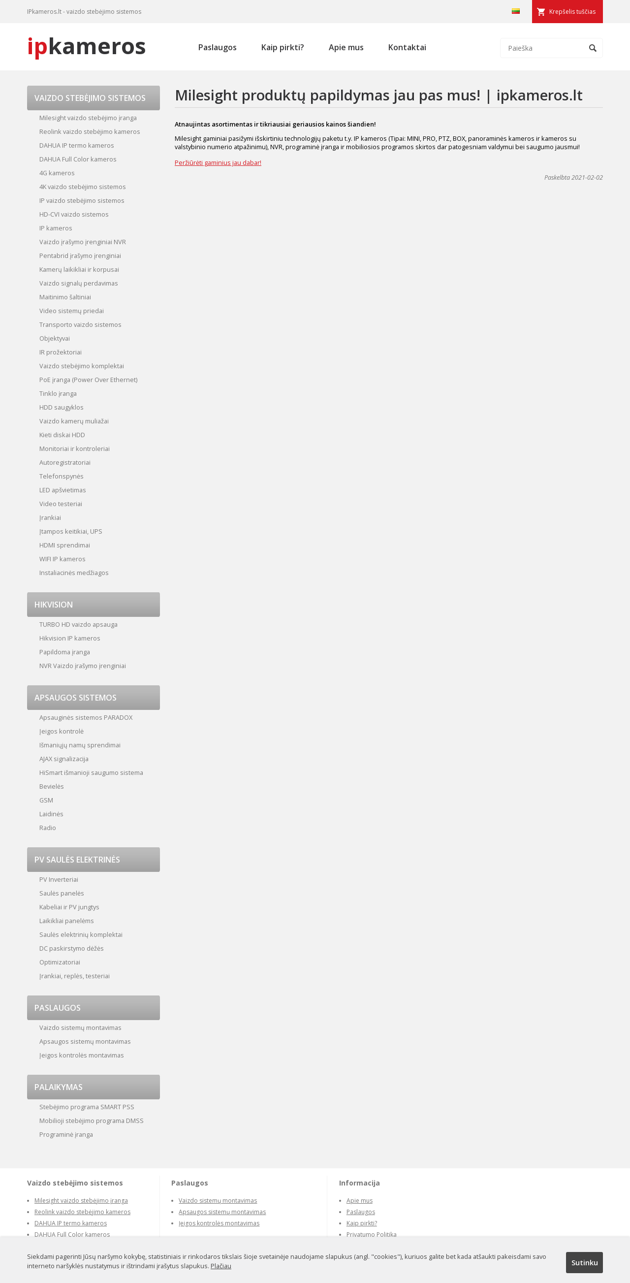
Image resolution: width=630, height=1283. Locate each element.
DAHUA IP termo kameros (76, 145)
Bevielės (51, 786)
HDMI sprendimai (64, 545)
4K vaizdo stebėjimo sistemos (82, 186)
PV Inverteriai (58, 879)
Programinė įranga (66, 1134)
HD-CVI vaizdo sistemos (74, 214)
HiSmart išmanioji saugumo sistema (91, 772)
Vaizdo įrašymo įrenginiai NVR (82, 241)
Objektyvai (54, 338)
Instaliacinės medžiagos (74, 572)
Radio (47, 827)
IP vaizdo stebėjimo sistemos (82, 200)
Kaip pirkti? (282, 47)
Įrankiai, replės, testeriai (74, 975)
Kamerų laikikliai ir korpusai (79, 269)
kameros (86, 46)
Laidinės (51, 813)
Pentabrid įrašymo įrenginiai (80, 255)
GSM (46, 800)
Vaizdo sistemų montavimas (80, 1027)
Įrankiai (50, 517)
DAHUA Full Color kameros (78, 159)
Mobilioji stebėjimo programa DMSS (91, 1120)
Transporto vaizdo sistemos (80, 324)
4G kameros (57, 172)
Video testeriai (60, 503)
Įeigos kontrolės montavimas (81, 1055)
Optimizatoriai (59, 962)
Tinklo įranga (58, 393)
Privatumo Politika (371, 1234)
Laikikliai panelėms (66, 920)
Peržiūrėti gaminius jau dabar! (218, 162)
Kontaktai (407, 47)
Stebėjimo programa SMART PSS (86, 1106)
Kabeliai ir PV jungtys (69, 906)
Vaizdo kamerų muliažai (74, 421)
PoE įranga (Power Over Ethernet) (88, 379)
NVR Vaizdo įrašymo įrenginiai (82, 665)
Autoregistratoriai (65, 462)
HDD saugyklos (61, 407)
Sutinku (584, 1262)
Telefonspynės (61, 476)
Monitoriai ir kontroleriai (74, 448)
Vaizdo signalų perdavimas (78, 283)
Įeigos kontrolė (61, 731)
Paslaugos (217, 47)
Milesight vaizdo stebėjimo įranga (88, 117)
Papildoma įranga (64, 651)
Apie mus (346, 47)
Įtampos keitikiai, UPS (70, 531)
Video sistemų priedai (71, 310)
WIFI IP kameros (62, 558)
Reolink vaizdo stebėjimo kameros (89, 131)
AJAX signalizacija (64, 758)
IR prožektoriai (60, 352)
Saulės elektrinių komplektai (81, 934)
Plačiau (221, 1265)
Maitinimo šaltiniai (65, 296)
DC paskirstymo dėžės (71, 948)
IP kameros (55, 228)
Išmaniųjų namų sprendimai (80, 744)
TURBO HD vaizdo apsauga (78, 624)
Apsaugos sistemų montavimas (85, 1041)
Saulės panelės (61, 893)
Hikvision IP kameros (69, 638)
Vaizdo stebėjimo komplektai (81, 365)
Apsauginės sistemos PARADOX (85, 717)
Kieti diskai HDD (62, 434)
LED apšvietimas (62, 489)
